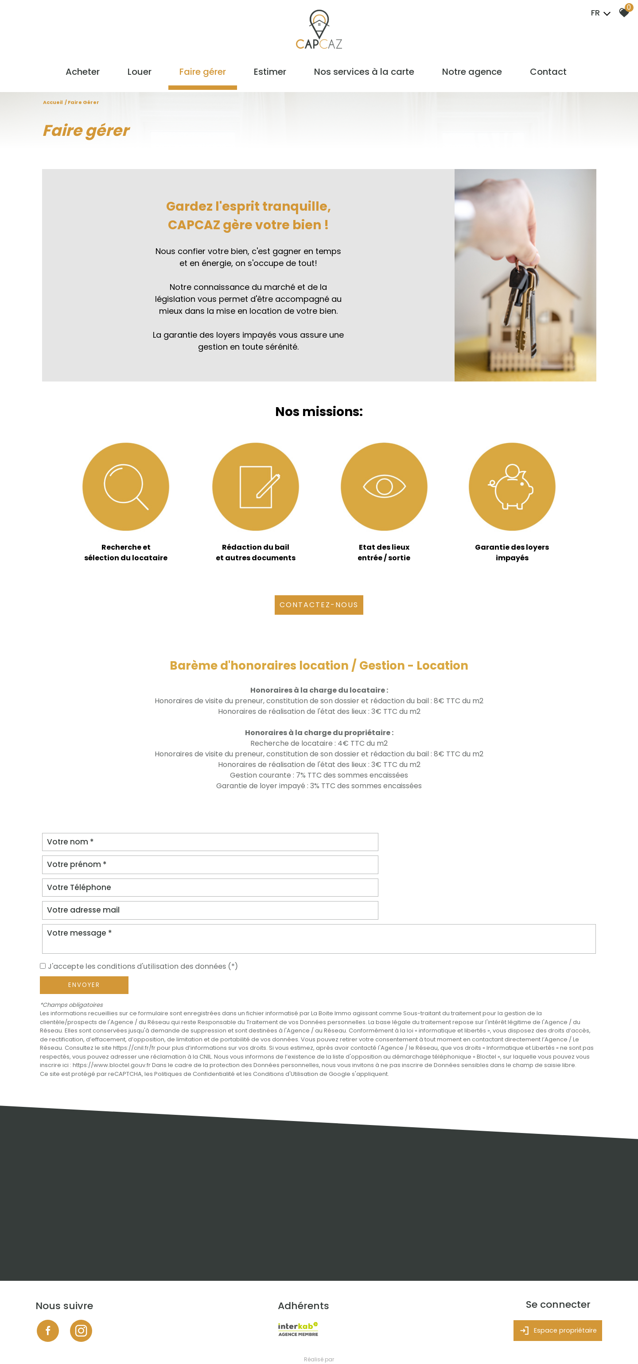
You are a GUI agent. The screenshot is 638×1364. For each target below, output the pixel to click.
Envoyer (84, 940)
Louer (143, 74)
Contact (545, 74)
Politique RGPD (219, 1344)
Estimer (271, 74)
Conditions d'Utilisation (285, 1029)
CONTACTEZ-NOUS (319, 605)
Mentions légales (94, 1344)
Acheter (87, 74)
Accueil (53, 102)
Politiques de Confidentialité (194, 1029)
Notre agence (470, 74)
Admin (188, 1344)
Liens (169, 1344)
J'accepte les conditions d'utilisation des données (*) (152, 921)
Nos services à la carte (364, 74)
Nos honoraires (140, 1344)
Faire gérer (205, 74)
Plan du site (53, 1344)
